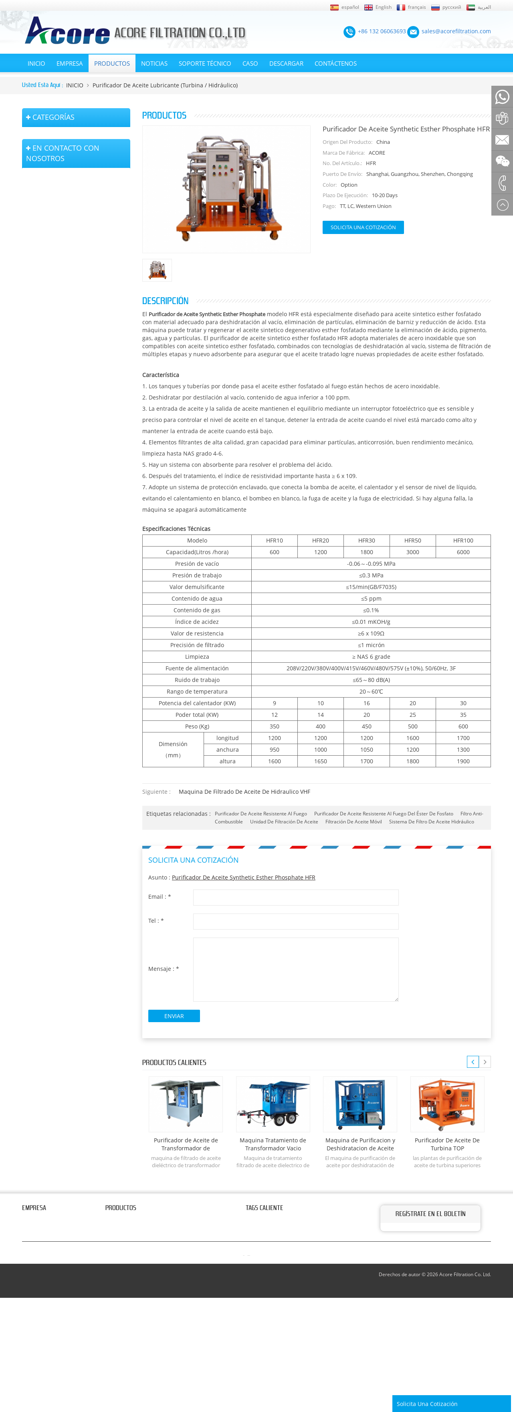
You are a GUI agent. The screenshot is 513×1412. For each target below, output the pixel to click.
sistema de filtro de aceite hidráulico (431, 821)
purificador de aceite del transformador (292, 1220)
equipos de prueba (56, 466)
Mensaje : (163, 968)
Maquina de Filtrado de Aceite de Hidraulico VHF (244, 791)
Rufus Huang (449, 1358)
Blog (27, 1251)
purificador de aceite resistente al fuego (261, 813)
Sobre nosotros (40, 1220)
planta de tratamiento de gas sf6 (74, 484)
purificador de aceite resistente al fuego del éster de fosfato (383, 813)
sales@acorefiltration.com (80, 596)
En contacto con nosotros (41, 1236)
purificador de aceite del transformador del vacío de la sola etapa (76, 238)
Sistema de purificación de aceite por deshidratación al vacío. (74, 268)
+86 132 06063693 (62, 579)
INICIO (36, 63)
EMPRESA (70, 63)
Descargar (286, 63)
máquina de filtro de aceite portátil (77, 308)
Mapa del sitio (38, 1285)
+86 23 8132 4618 (62, 630)
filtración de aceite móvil (353, 821)
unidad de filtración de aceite (284, 821)
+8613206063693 (99, 613)
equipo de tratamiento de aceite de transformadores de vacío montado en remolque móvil (77, 178)
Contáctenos (336, 63)
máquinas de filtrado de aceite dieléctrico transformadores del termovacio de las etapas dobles (73, 143)
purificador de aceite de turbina (283, 1300)
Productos (112, 63)
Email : (159, 896)
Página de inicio (40, 1263)
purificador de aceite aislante (69, 290)
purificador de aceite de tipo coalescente (68, 330)
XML (27, 1297)
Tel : (156, 920)
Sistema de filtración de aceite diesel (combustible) (70, 382)
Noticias (154, 63)
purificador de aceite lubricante (283, 1312)
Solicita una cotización (363, 227)
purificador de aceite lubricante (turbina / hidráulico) (165, 85)
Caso (250, 63)
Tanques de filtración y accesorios (75, 502)
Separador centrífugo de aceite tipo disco (78, 356)
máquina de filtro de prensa (68, 404)
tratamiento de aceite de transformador (293, 1270)
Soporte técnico (205, 63)
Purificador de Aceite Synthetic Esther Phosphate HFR (243, 877)
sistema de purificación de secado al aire (76, 444)
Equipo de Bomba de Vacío (66, 422)
